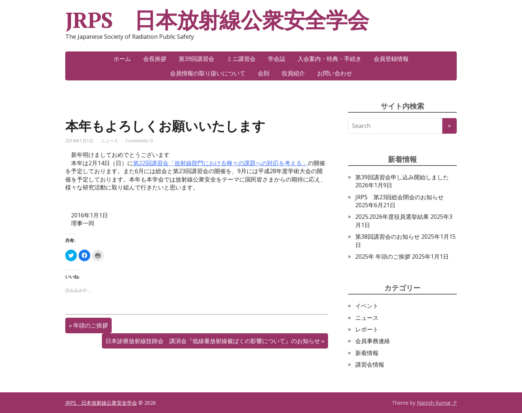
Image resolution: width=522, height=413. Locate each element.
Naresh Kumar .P (437, 402)
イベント (366, 306)
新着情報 (366, 353)
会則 (263, 73)
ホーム (122, 59)
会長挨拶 (154, 59)
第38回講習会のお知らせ (387, 237)
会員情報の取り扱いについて (207, 73)
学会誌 (276, 59)
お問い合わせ (334, 73)
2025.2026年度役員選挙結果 (392, 217)
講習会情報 (369, 364)
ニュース (109, 141)
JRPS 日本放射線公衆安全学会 (217, 20)
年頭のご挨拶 (90, 325)
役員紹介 (293, 73)
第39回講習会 (196, 59)
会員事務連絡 (372, 341)
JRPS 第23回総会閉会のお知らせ (399, 197)
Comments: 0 (139, 141)
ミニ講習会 (241, 59)
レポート (366, 329)
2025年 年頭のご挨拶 (382, 256)
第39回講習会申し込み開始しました (402, 177)
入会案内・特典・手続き (329, 59)
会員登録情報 (391, 59)
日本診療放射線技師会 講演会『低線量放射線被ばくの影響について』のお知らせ (212, 341)
